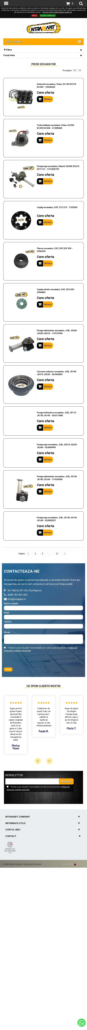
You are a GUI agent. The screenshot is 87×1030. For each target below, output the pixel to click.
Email (6, 612)
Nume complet (11, 603)
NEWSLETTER (14, 775)
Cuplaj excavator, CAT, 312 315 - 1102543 (57, 207)
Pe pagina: (67, 70)
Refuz (34, 15)
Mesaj (7, 632)
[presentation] (24, 659)
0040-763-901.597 (17, 594)
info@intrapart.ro (17, 599)
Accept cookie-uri (47, 15)
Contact (43, 836)
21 (57, 554)
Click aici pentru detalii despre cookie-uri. (57, 12)
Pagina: (22, 553)
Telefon (7, 621)
